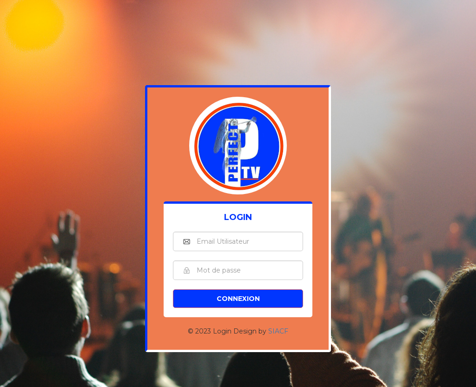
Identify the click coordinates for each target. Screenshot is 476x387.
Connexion (238, 298)
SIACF (278, 331)
